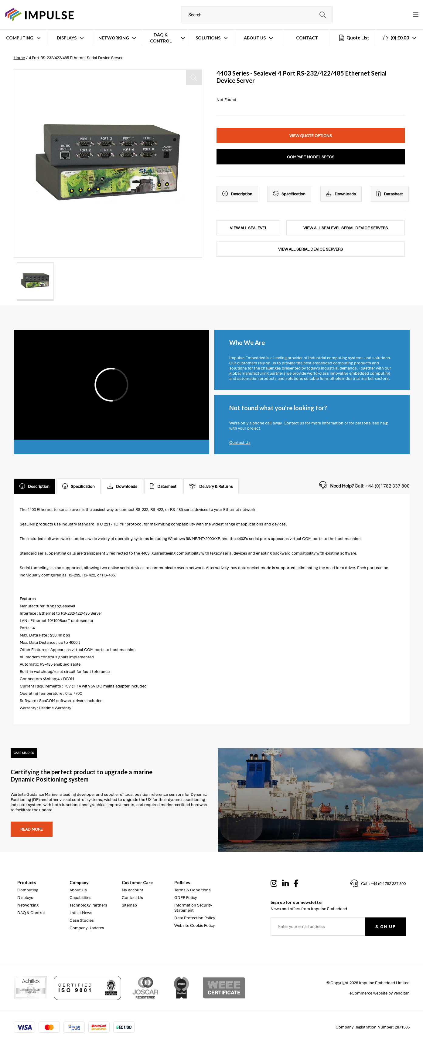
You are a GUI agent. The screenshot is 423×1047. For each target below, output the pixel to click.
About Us (255, 37)
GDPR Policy (185, 897)
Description (237, 194)
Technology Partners (88, 905)
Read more (31, 829)
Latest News (81, 912)
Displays (67, 37)
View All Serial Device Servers (310, 249)
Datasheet (390, 194)
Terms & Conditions (192, 890)
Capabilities (80, 897)
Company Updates (87, 927)
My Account (132, 890)
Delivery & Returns (211, 486)
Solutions (208, 37)
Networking (113, 37)
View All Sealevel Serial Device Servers (345, 228)
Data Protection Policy (194, 917)
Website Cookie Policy (194, 925)
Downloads (341, 194)
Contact (307, 37)
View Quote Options (310, 135)
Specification (289, 194)
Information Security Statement (193, 908)
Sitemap (129, 905)
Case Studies (82, 920)
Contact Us (240, 442)
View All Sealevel (248, 228)
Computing (19, 37)
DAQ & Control (161, 37)
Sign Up (385, 926)
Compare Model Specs (310, 157)
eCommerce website (368, 993)
